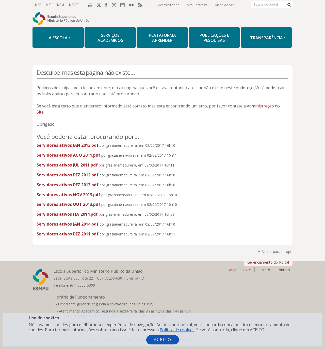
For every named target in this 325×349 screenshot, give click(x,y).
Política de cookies (177, 330)
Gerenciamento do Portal (268, 262)
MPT (49, 5)
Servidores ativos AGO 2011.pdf (68, 155)
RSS (141, 5)
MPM (60, 5)
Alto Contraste (197, 5)
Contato (283, 269)
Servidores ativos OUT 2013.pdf (68, 204)
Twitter (98, 5)
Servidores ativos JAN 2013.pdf (68, 145)
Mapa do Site (224, 5)
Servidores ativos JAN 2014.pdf (68, 224)
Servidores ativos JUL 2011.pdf (67, 165)
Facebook (106, 5)
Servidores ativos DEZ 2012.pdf (68, 175)
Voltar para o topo (277, 251)
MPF (38, 5)
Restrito (263, 269)
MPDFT (74, 5)
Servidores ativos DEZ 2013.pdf (68, 185)
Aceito (162, 339)
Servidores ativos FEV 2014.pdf (67, 214)
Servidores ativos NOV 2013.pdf (68, 194)
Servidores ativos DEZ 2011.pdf (68, 234)
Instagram (115, 5)
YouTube (89, 5)
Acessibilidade (168, 5)
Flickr (132, 5)
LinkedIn (124, 5)
